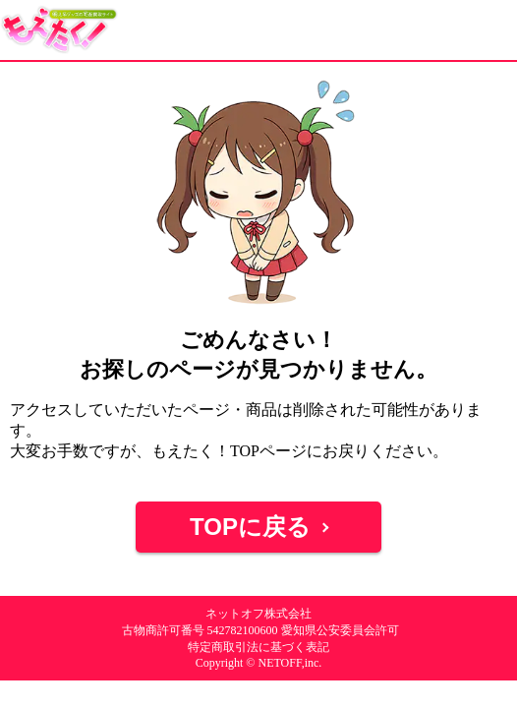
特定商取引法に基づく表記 (258, 647)
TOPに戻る (250, 526)
